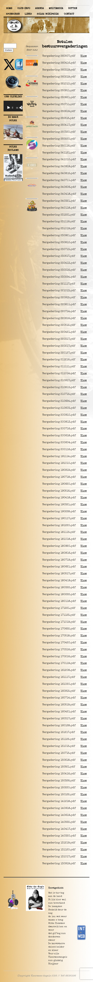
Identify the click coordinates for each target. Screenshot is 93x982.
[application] (13, 106)
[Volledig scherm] (22, 108)
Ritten (72, 8)
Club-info (23, 8)
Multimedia (56, 8)
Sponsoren (13, 14)
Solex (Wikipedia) (48, 14)
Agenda (39, 8)
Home (9, 8)
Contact (69, 14)
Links (28, 14)
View (83, 56)
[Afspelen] (8, 108)
